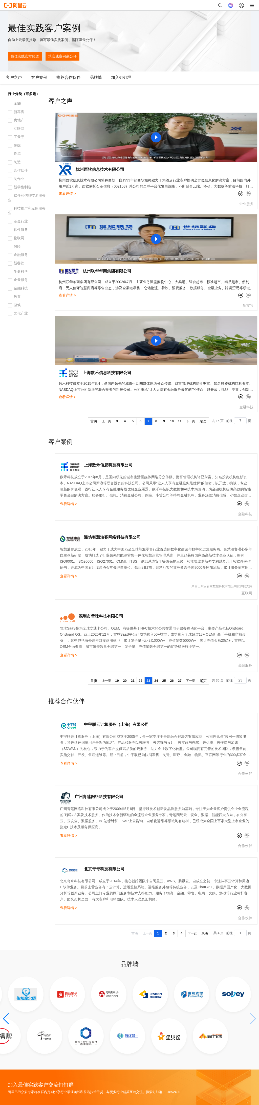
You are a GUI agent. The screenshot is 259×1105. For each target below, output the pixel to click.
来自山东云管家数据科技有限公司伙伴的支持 (221, 586)
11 (179, 421)
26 (172, 681)
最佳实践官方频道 (25, 56)
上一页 (106, 421)
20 (124, 681)
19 (117, 681)
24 (156, 681)
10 (172, 421)
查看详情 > (67, 194)
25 (164, 681)
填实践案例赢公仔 (62, 56)
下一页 (190, 421)
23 (148, 681)
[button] (6, 1018)
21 (132, 681)
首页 (93, 421)
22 (140, 681)
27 (179, 681)
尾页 (203, 421)
